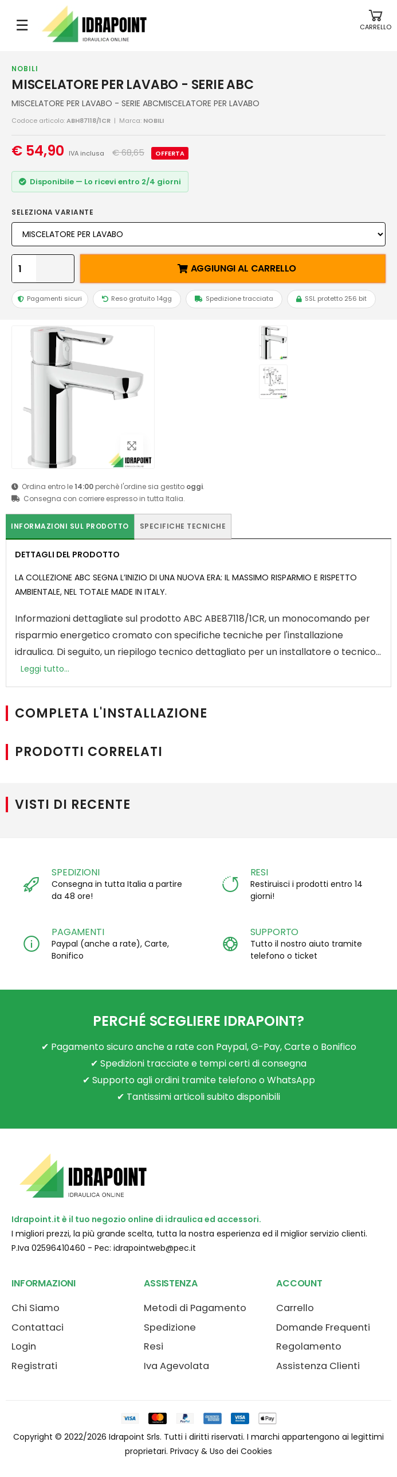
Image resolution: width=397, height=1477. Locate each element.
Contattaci (37, 1327)
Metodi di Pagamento (195, 1308)
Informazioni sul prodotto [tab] (70, 526)
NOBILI (24, 68)
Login (23, 1346)
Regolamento (308, 1346)
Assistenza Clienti (318, 1366)
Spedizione (170, 1327)
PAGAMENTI (78, 932)
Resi (153, 1346)
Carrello (295, 1308)
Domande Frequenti (323, 1327)
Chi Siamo (35, 1308)
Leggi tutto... (45, 668)
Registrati (34, 1366)
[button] (375, 25)
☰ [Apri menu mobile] (22, 25)
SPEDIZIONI (75, 872)
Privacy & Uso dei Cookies (221, 1451)
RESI (259, 872)
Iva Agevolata (176, 1366)
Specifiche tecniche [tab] (183, 526)
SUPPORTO (274, 932)
